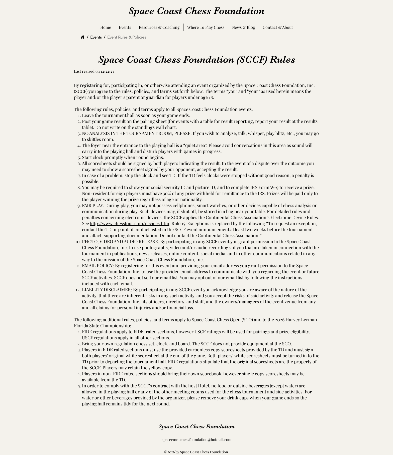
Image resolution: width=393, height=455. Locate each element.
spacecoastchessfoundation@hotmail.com (196, 439)
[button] (278, 27)
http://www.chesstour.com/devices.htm (129, 223)
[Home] (83, 37)
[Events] (96, 37)
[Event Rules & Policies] (126, 37)
